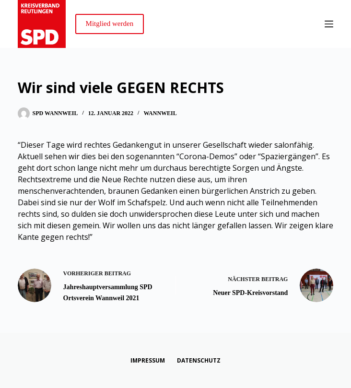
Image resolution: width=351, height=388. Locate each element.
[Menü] (329, 24)
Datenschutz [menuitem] (199, 360)
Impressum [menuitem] (147, 360)
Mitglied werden (110, 23)
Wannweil (159, 113)
